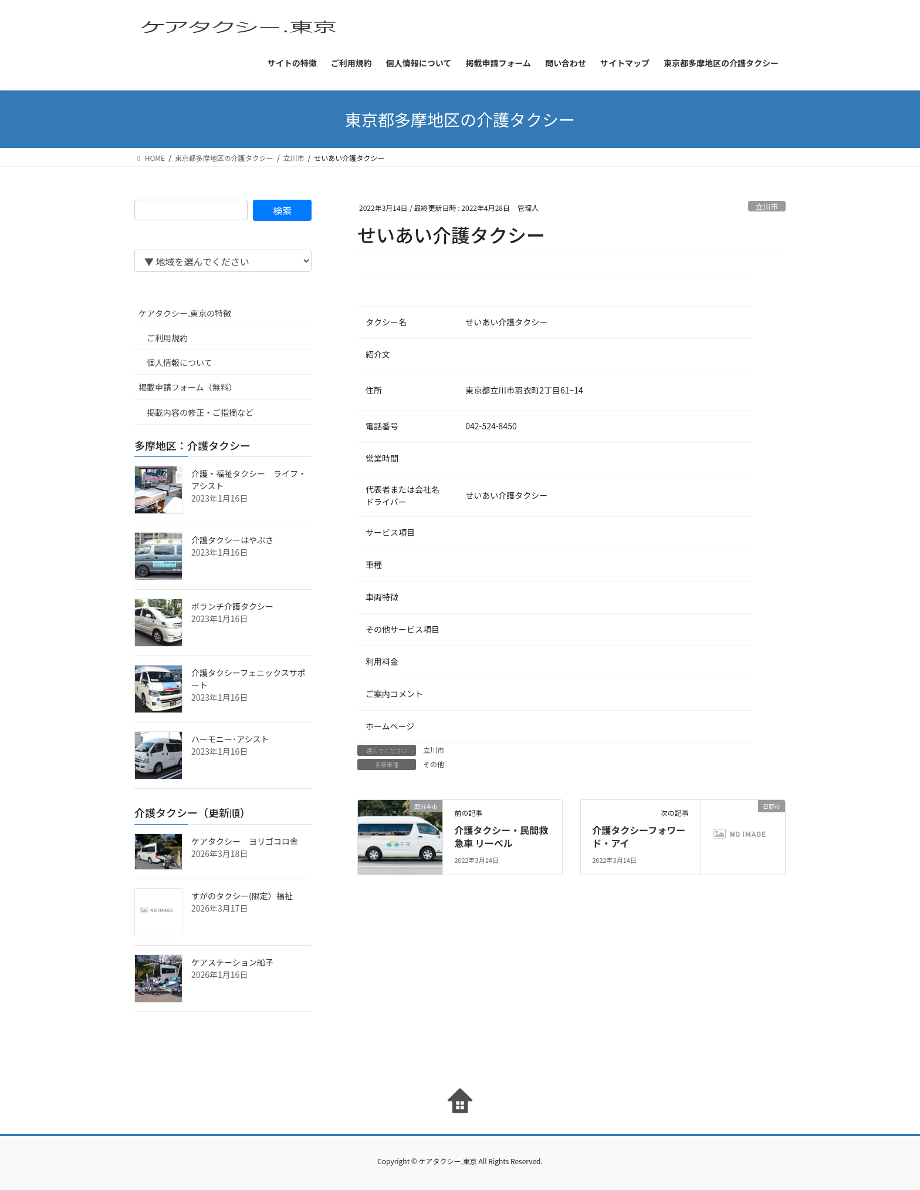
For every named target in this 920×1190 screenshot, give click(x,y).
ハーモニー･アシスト (230, 739)
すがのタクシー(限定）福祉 (242, 896)
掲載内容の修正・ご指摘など (200, 412)
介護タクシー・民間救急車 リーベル (501, 836)
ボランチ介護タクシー (232, 606)
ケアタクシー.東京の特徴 (184, 313)
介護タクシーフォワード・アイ (638, 836)
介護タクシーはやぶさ (232, 540)
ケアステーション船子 (232, 962)
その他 (433, 764)
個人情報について (179, 362)
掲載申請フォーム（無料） (187, 387)
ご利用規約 (167, 338)
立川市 (767, 206)
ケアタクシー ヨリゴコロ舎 (244, 841)
